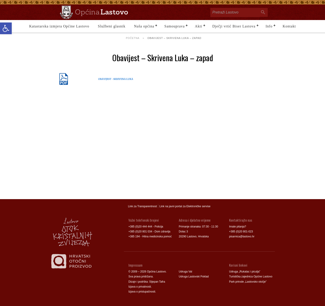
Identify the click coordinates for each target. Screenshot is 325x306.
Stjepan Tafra (157, 281)
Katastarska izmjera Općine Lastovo (59, 26)
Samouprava (174, 26)
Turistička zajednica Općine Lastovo (250, 276)
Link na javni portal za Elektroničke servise (184, 206)
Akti (198, 26)
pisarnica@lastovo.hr (241, 236)
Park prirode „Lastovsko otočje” (248, 281)
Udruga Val (185, 271)
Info (269, 26)
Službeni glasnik (111, 26)
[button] (6, 28)
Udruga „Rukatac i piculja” (244, 271)
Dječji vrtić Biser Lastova (233, 26)
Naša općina (144, 26)
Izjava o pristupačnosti (141, 291)
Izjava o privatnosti (139, 286)
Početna (132, 38)
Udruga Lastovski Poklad (194, 276)
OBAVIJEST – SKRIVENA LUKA (115, 79)
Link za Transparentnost (142, 206)
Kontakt (289, 26)
